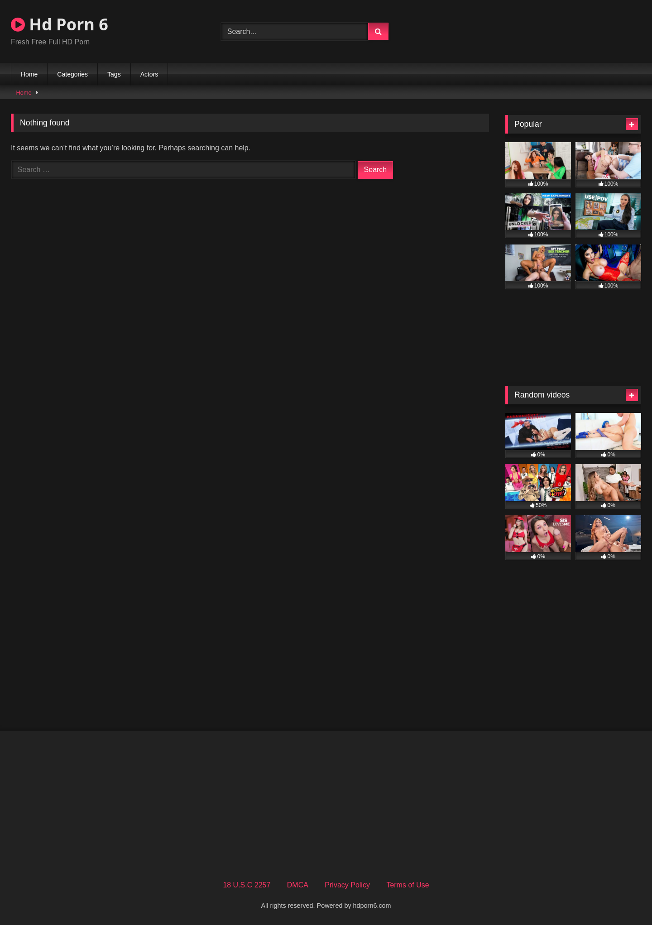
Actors (149, 74)
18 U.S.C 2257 (246, 885)
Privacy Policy (347, 885)
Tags (114, 74)
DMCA (297, 885)
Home (29, 74)
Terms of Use (407, 885)
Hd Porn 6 (59, 24)
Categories (72, 74)
